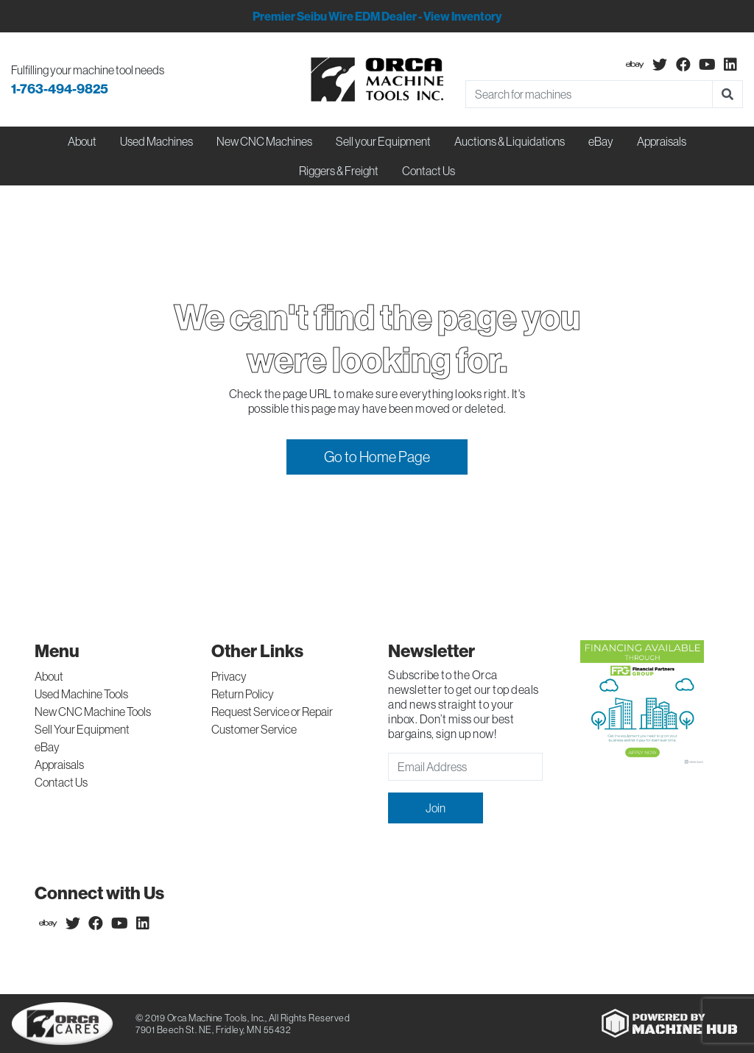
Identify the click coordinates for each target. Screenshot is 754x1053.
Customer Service (254, 729)
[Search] (589, 94)
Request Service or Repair (272, 711)
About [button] (82, 141)
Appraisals (59, 764)
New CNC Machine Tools (93, 711)
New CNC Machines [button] (264, 141)
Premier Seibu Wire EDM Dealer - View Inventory (377, 16)
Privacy (229, 676)
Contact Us (428, 170)
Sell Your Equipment (82, 729)
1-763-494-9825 (59, 88)
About (49, 676)
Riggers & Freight (338, 170)
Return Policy (242, 694)
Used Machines (156, 141)
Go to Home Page (377, 456)
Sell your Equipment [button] (383, 141)
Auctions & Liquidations (509, 141)
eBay (600, 141)
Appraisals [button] (661, 141)
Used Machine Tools (81, 694)
